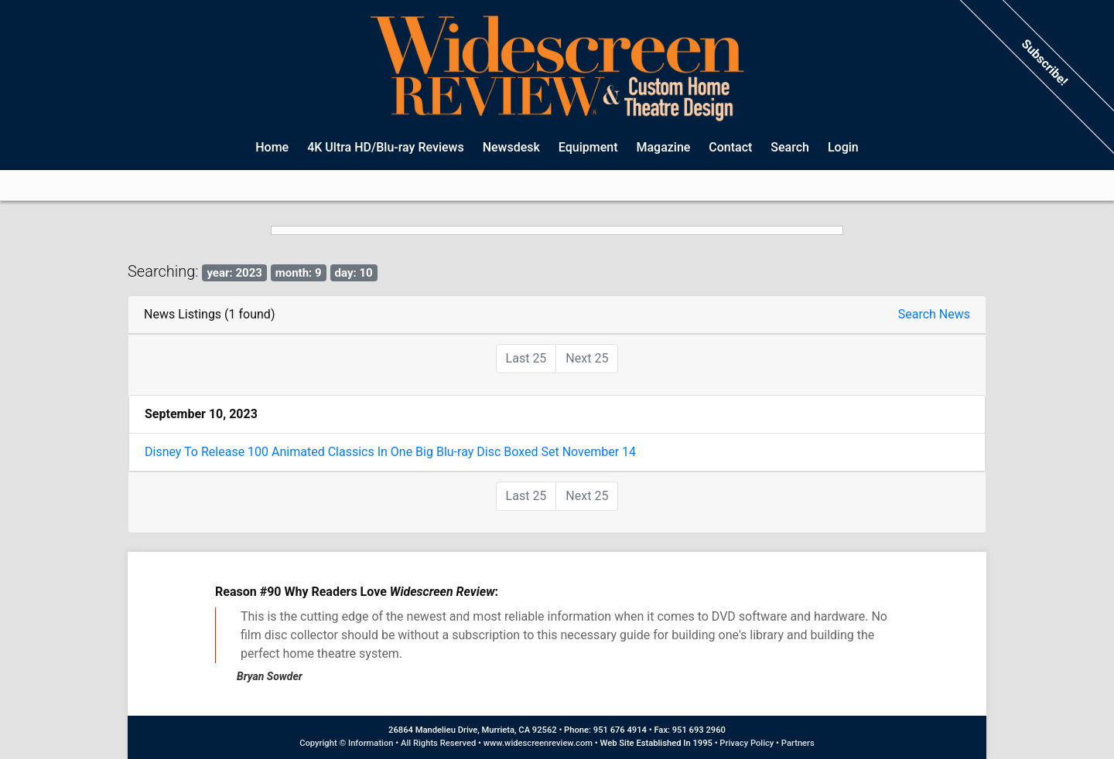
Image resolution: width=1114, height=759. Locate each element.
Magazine (663, 147)
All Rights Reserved (438, 743)
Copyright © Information (346, 743)
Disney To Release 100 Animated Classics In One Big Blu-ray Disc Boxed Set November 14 (390, 451)
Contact (730, 147)
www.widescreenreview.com (538, 743)
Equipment (588, 147)
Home (272, 147)
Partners (798, 743)
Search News (934, 314)
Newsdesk (511, 147)
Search (790, 147)
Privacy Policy (746, 743)
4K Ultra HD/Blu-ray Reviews (385, 147)
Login (843, 147)
